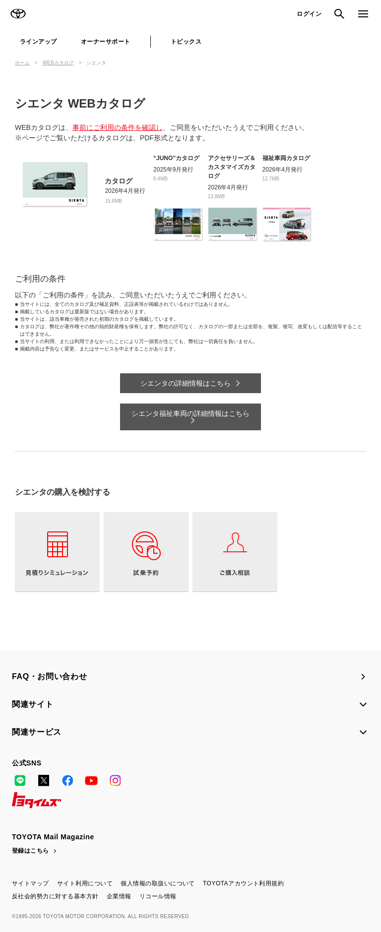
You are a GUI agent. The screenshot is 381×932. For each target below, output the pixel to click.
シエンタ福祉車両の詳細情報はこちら (190, 413)
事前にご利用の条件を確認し (117, 127)
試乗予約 (146, 551)
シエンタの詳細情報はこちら (185, 383)
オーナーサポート (105, 41)
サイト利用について (85, 883)
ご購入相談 (234, 551)
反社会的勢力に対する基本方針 (55, 896)
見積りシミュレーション (57, 551)
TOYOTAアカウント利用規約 (243, 883)
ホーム (22, 62)
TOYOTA (18, 14)
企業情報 (119, 896)
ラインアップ (38, 41)
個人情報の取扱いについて (158, 883)
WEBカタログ (58, 62)
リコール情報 (158, 896)
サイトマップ (30, 883)
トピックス (186, 41)
